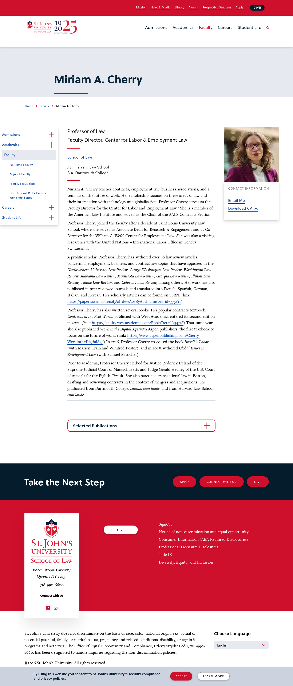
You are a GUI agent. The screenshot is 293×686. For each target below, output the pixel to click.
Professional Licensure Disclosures (188, 547)
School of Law (79, 157)
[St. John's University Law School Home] (52, 541)
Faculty (206, 27)
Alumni (193, 7)
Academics (183, 27)
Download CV (240, 208)
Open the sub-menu (51, 134)
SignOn (165, 524)
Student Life (249, 27)
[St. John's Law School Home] (51, 26)
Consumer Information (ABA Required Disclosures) (203, 539)
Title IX (165, 554)
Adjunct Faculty (20, 174)
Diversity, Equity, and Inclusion (186, 562)
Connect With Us (222, 482)
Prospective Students (216, 7)
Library (179, 7)
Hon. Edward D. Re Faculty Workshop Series (27, 195)
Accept (181, 676)
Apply (239, 7)
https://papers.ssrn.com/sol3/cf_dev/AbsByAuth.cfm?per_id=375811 (124, 301)
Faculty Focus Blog (22, 183)
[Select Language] (241, 645)
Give (257, 7)
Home (29, 106)
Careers (225, 27)
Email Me (236, 200)
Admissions (156, 27)
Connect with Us (51, 595)
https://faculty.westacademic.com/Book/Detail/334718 (137, 323)
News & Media (161, 7)
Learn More (213, 676)
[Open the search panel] (267, 31)
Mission (141, 7)
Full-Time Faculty (21, 164)
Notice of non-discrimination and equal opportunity (204, 532)
